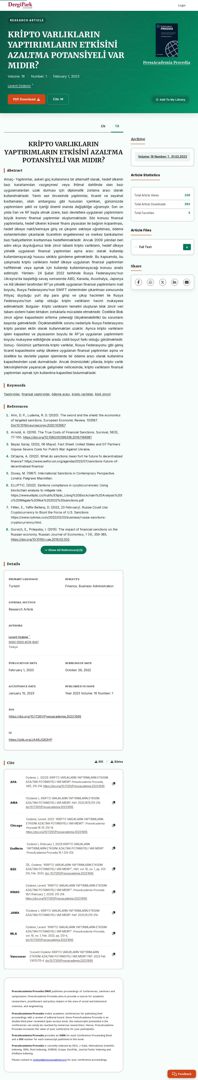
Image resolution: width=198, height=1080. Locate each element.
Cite (58, 99)
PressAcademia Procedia (166, 62)
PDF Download (26, 99)
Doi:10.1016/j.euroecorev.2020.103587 (38, 425)
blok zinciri (103, 394)
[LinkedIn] (174, 282)
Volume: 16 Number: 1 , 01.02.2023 (162, 156)
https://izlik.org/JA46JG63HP (30, 740)
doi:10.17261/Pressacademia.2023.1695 (49, 807)
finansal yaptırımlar (36, 394)
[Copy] (114, 784)
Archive (138, 139)
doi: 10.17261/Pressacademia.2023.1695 (69, 873)
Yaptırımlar (12, 394)
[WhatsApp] (150, 282)
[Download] (187, 247)
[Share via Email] (186, 282)
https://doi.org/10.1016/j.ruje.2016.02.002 (40, 539)
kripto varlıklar (82, 394)
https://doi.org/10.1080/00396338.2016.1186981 (57, 437)
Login (182, 5)
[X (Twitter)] (162, 282)
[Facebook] (138, 282)
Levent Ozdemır (19, 86)
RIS (99, 761)
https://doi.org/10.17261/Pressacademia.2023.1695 (45, 716)
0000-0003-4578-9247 (24, 642)
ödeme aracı (61, 394)
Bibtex (117, 761)
